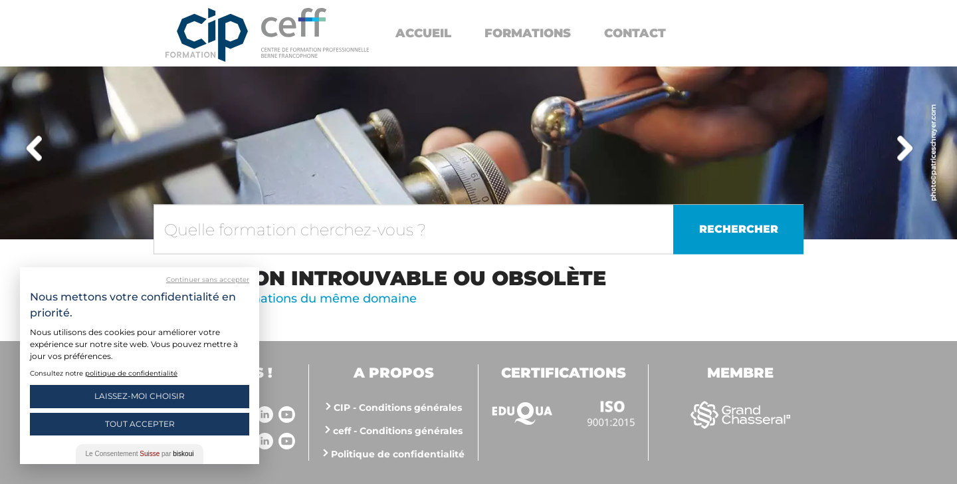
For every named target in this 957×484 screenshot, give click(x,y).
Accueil (423, 33)
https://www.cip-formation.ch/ (315, 33)
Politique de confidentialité (398, 454)
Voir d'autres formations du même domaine (285, 298)
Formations (527, 33)
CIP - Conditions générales (398, 408)
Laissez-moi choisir (139, 396)
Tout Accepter (140, 424)
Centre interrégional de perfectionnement (206, 35)
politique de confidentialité (131, 373)
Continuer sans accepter (207, 279)
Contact (635, 33)
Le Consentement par (140, 453)
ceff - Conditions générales (398, 431)
